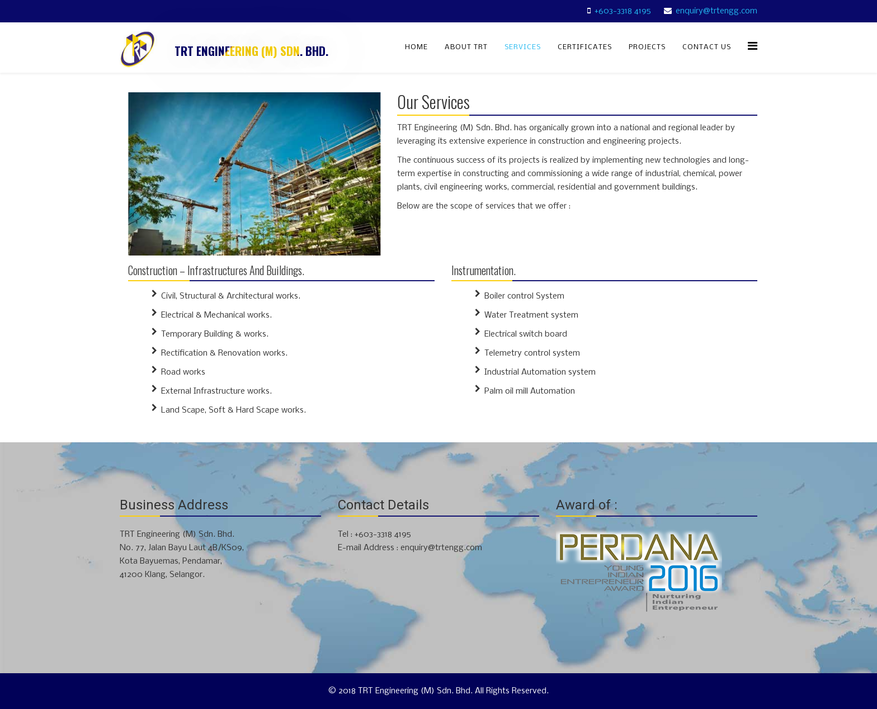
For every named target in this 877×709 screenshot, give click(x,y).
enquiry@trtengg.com (716, 11)
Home (416, 47)
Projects (647, 47)
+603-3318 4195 (623, 11)
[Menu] (752, 46)
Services (522, 47)
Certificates (585, 47)
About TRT (466, 47)
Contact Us (706, 47)
